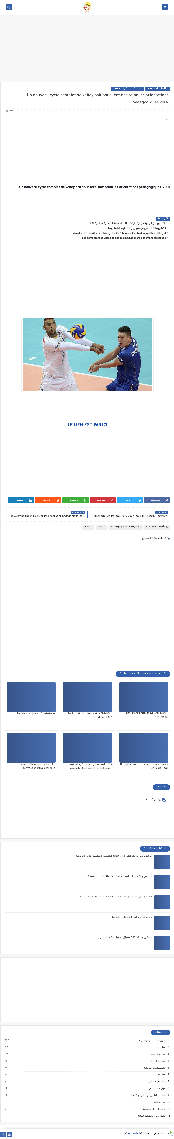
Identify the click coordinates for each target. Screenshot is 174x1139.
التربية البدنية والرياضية (127, 88)
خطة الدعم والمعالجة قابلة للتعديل (131, 917)
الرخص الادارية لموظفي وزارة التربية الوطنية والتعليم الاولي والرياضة (113, 856)
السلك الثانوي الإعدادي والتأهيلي (147, 1095)
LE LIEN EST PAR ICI (87, 425)
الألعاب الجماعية (157, 88)
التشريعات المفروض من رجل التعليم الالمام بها (136, 228)
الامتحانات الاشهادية (153, 1109)
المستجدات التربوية (154, 1068)
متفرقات (160, 1075)
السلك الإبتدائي (156, 1061)
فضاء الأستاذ (157, 1054)
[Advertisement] (87, 51)
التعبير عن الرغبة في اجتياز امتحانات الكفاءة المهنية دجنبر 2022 (127, 223)
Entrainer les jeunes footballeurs (36, 714)
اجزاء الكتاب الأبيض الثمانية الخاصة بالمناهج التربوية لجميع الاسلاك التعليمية (119, 233)
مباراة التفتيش (156, 1088)
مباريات (161, 1047)
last (101, 527)
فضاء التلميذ (157, 1102)
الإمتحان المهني (156, 1082)
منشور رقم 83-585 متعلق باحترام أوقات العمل (125, 937)
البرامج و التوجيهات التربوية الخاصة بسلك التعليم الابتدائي (119, 876)
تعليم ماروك (132, 1133)
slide (88, 527)
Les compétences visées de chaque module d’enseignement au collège (123, 238)
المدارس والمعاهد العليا (151, 1116)
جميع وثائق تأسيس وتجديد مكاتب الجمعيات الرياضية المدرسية (116, 897)
